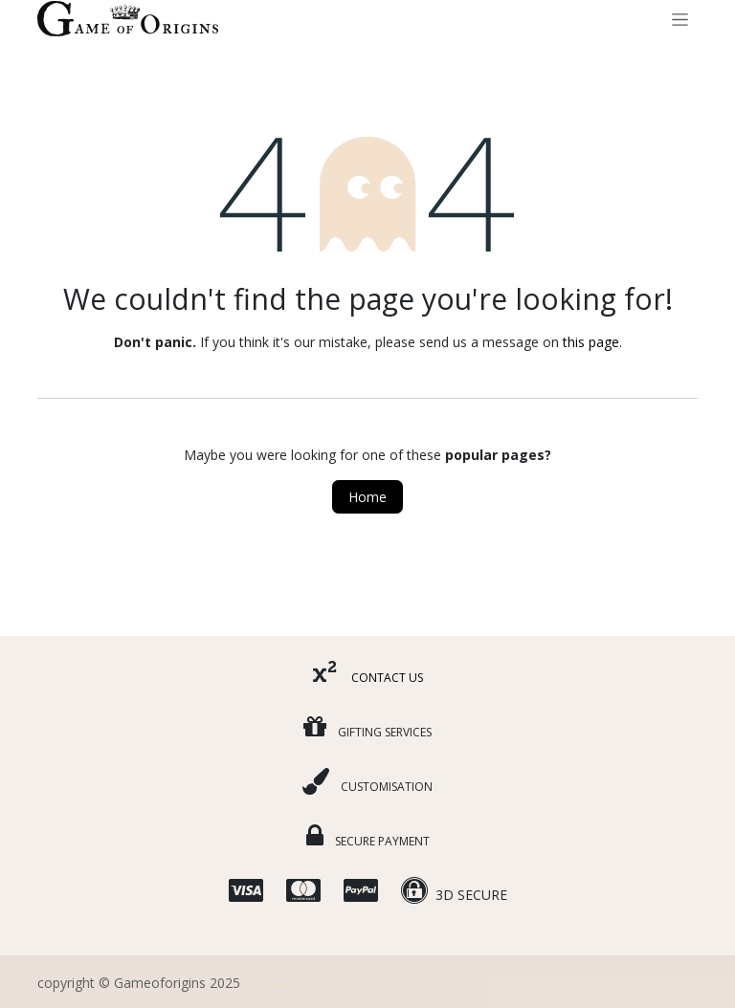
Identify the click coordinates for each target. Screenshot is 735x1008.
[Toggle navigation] (680, 18)
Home (367, 497)
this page (591, 342)
